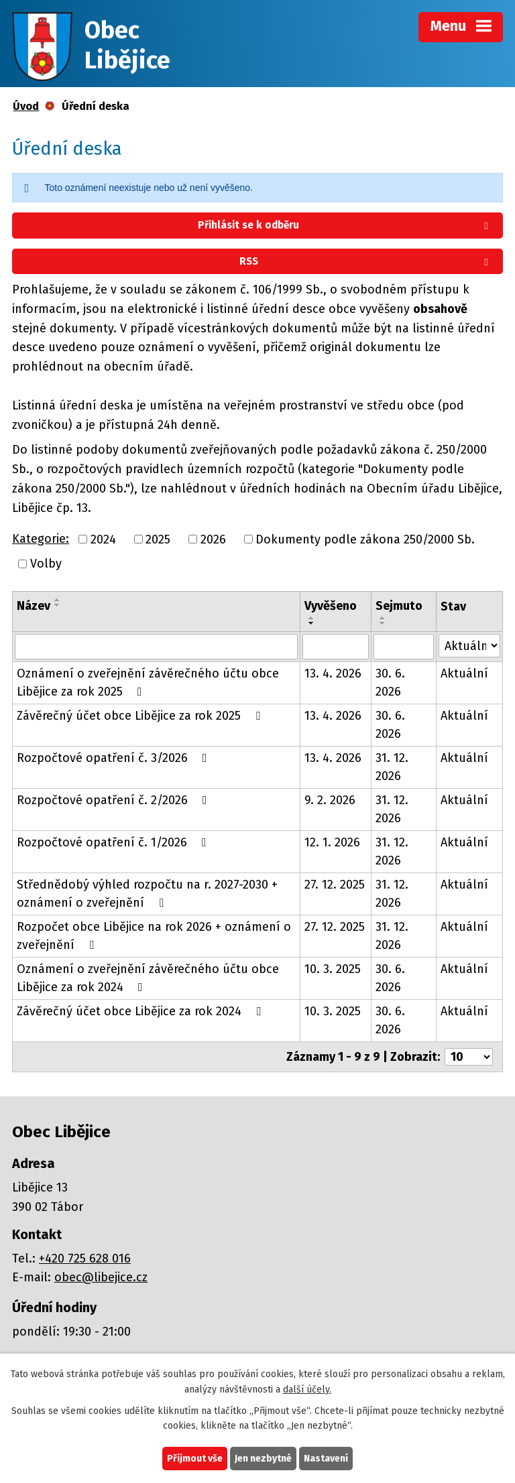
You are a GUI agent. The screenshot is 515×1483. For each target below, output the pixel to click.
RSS (366, 261)
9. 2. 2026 (329, 800)
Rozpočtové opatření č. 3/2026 (115, 758)
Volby (46, 563)
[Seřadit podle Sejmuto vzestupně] (383, 618)
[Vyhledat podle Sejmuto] (404, 646)
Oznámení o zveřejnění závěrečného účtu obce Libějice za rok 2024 (148, 978)
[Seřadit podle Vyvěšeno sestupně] (311, 623)
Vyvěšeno (330, 605)
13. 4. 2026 (332, 673)
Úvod (26, 106)
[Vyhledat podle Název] (156, 646)
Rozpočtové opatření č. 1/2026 (114, 842)
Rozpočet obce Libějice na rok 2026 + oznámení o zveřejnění (154, 935)
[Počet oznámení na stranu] (469, 1057)
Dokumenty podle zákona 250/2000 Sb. (365, 538)
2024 (103, 538)
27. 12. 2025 (334, 884)
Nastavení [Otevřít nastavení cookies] (326, 1458)
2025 (158, 538)
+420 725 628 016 (85, 1258)
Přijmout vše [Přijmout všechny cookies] (195, 1458)
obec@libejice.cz (101, 1277)
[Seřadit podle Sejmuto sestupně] (383, 623)
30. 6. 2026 (390, 682)
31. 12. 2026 (392, 767)
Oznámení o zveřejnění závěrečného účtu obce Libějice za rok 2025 (148, 682)
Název (33, 605)
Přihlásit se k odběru (345, 225)
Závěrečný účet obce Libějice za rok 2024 (141, 1011)
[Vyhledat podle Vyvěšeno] (335, 646)
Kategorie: (40, 538)
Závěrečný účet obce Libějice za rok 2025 (141, 715)
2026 (213, 538)
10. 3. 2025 (332, 969)
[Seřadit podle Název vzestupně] (57, 599)
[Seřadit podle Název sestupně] (57, 605)
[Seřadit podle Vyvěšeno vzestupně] (311, 618)
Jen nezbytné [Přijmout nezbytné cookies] (263, 1458)
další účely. (307, 1389)
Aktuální (464, 673)
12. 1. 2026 (332, 842)
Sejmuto (399, 605)
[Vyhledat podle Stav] (469, 645)
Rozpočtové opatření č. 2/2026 (115, 800)
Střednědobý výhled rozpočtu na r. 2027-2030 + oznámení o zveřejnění (147, 893)
